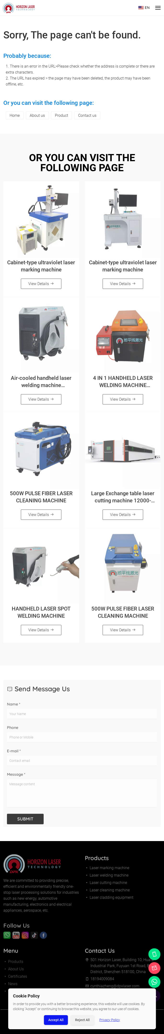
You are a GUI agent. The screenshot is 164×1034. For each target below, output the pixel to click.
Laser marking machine (107, 869)
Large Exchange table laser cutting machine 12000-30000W (122, 499)
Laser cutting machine (106, 884)
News (10, 987)
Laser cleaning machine (107, 892)
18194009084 (102, 980)
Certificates (15, 980)
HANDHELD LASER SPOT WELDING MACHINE (41, 614)
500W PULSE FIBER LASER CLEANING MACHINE (41, 498)
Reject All (82, 1020)
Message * (16, 777)
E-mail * (14, 754)
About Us (13, 972)
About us (37, 115)
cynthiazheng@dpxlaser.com (114, 988)
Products (13, 965)
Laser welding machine (107, 877)
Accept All (56, 1020)
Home (15, 115)
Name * (13, 707)
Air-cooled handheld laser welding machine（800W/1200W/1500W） (41, 383)
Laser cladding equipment (109, 899)
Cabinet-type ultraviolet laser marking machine (41, 267)
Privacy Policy (110, 1020)
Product (61, 115)
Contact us (87, 115)
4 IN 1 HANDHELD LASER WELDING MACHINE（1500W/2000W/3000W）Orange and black (123, 383)
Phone (12, 731)
